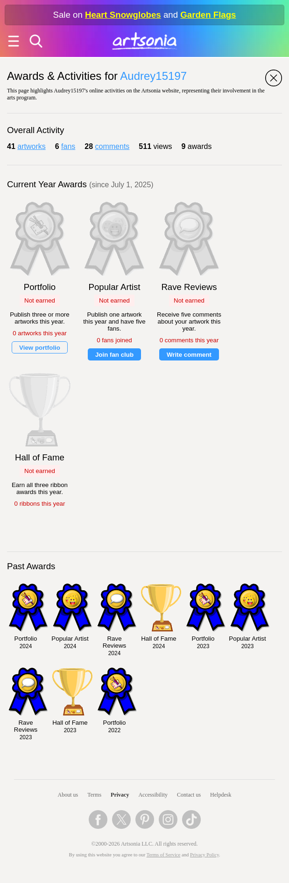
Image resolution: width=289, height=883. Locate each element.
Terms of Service (164, 854)
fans (68, 146)
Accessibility (153, 794)
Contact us (189, 794)
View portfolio (39, 347)
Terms (94, 794)
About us (68, 794)
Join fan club (114, 354)
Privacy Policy (204, 854)
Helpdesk (220, 794)
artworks (31, 146)
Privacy (120, 794)
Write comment (189, 354)
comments (112, 146)
